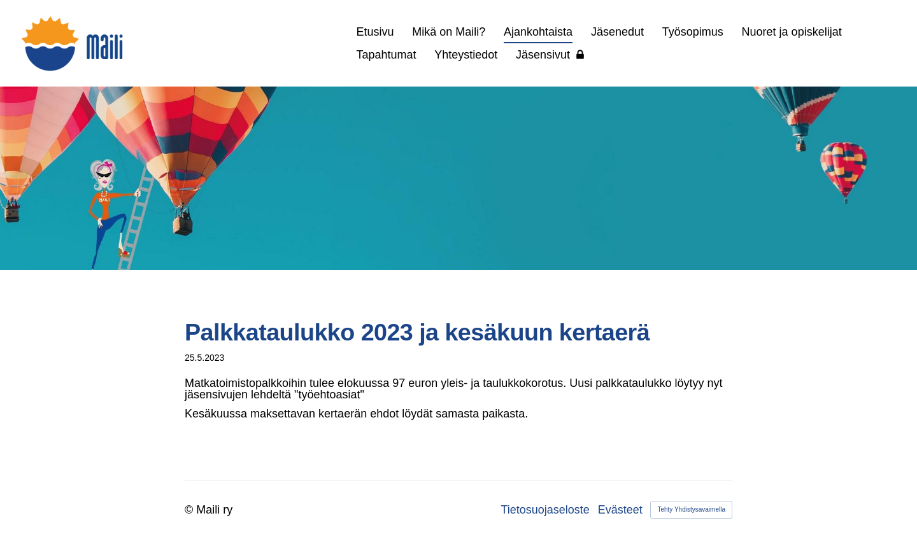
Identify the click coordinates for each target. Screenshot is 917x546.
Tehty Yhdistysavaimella (691, 509)
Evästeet (620, 509)
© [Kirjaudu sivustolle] (190, 509)
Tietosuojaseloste (545, 509)
